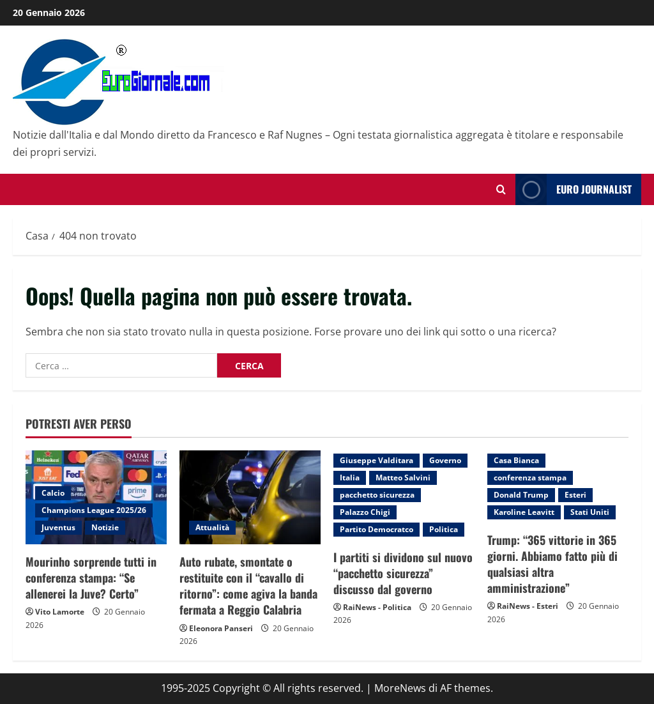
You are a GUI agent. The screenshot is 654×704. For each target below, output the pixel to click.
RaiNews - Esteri (527, 606)
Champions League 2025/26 (94, 510)
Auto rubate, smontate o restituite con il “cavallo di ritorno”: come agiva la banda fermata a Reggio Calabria (248, 585)
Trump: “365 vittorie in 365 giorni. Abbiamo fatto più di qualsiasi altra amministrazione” (552, 564)
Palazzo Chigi (365, 512)
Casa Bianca (516, 460)
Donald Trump (521, 494)
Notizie (105, 527)
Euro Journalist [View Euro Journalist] (573, 189)
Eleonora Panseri (221, 628)
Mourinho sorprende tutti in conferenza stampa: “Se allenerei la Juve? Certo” (91, 577)
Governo (445, 460)
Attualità (212, 527)
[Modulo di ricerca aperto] (501, 189)
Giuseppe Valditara (376, 460)
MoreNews (400, 688)
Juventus (58, 527)
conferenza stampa (530, 477)
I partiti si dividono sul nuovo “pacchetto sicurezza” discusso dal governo (403, 573)
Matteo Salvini (403, 477)
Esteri (575, 494)
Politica (443, 529)
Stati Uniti (589, 512)
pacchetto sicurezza (377, 494)
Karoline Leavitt (524, 512)
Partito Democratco (376, 529)
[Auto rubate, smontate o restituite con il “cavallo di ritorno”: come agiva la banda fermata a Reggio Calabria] (250, 497)
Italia (350, 477)
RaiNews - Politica (377, 607)
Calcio (53, 492)
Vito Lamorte (59, 611)
